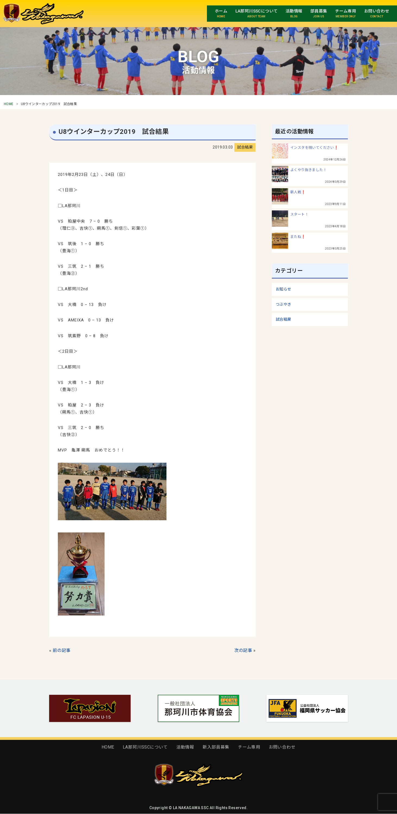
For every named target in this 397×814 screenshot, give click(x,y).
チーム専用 (249, 747)
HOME (9, 104)
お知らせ (283, 289)
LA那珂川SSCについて (145, 747)
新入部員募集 (216, 747)
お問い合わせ (282, 747)
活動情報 (185, 747)
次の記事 (243, 650)
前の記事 (62, 650)
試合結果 (283, 319)
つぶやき (283, 304)
